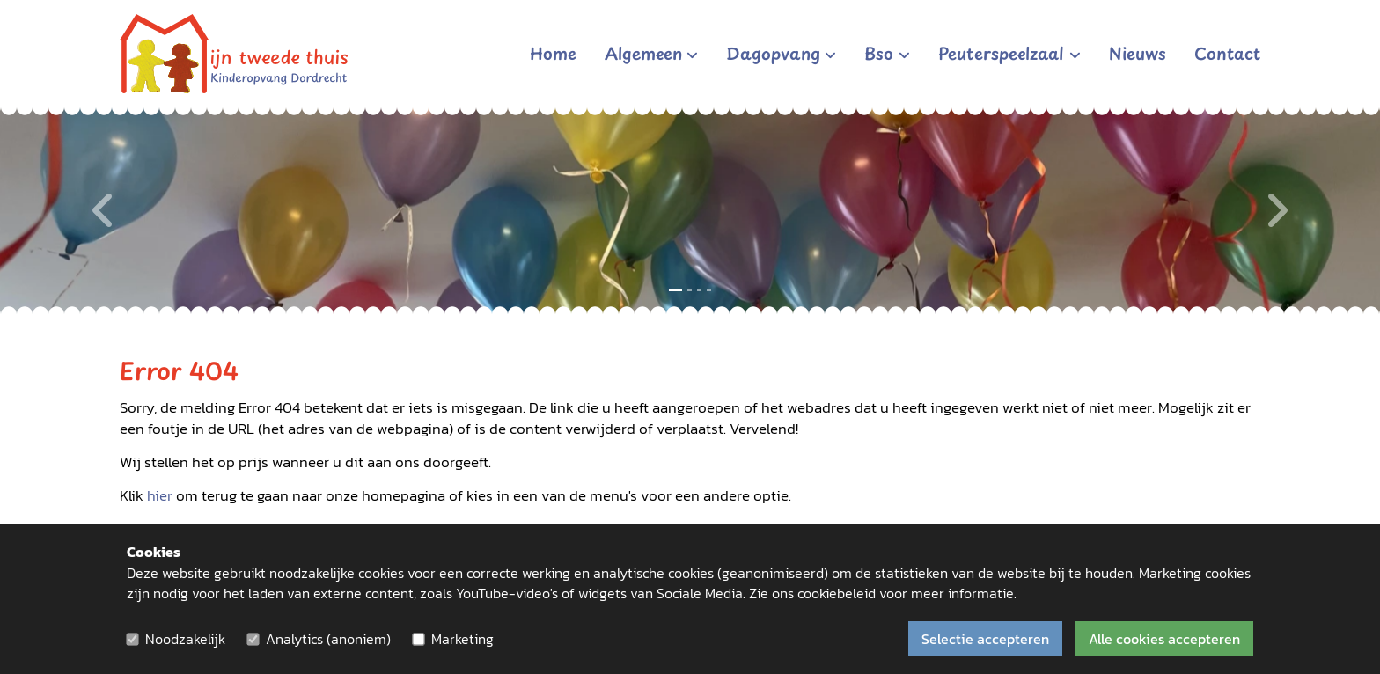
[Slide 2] (689, 290)
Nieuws (1137, 52)
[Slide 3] (699, 290)
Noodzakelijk (185, 638)
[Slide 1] (675, 290)
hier (159, 496)
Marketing (462, 638)
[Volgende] (1276, 210)
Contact (1227, 52)
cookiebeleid (836, 593)
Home (553, 52)
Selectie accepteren (985, 638)
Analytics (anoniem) (328, 638)
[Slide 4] (709, 290)
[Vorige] (103, 210)
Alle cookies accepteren (1164, 638)
